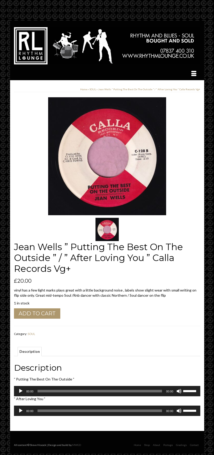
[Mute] (179, 391)
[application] (107, 391)
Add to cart (37, 313)
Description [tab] (29, 351)
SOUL (31, 333)
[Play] (20, 391)
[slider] (100, 391)
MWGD (76, 444)
